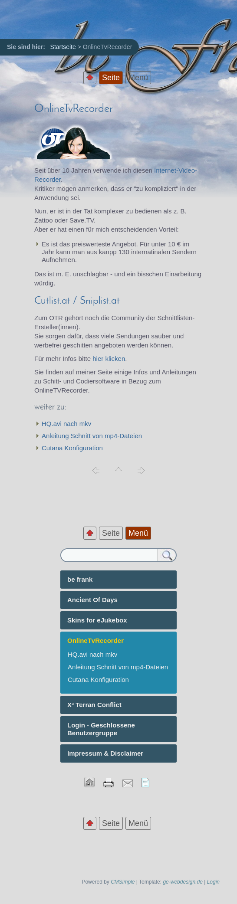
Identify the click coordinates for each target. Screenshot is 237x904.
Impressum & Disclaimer (105, 753)
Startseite (63, 46)
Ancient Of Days (92, 599)
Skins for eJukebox (97, 620)
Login (213, 882)
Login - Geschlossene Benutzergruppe (101, 729)
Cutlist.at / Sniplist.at (77, 301)
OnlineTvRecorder (73, 109)
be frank (79, 579)
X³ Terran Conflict (94, 704)
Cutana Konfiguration (72, 448)
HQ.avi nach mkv (66, 423)
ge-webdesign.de (182, 882)
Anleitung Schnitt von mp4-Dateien (92, 435)
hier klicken (108, 358)
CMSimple (123, 882)
